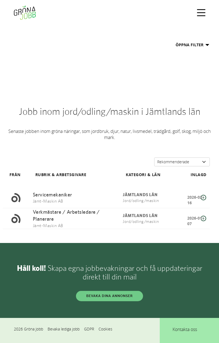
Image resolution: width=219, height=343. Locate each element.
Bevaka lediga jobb (64, 329)
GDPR (89, 329)
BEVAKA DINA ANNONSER (109, 296)
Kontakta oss (185, 329)
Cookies (105, 329)
